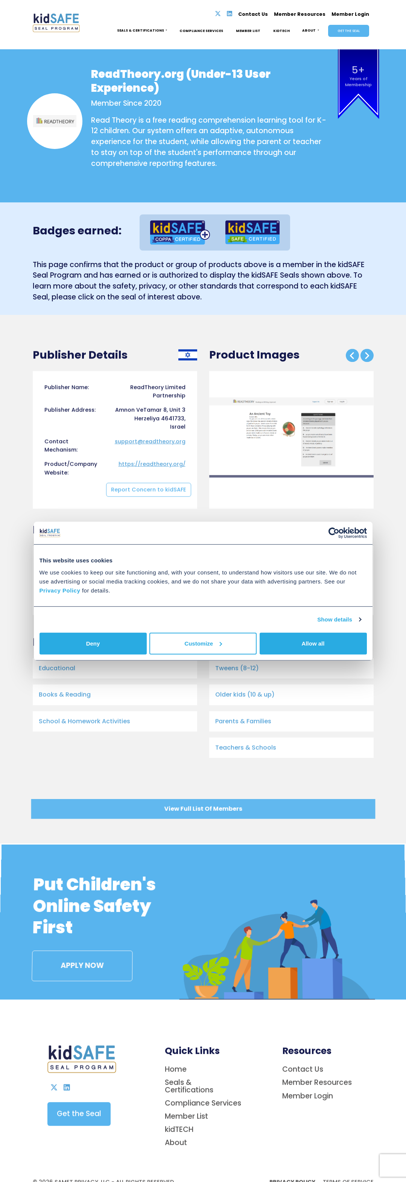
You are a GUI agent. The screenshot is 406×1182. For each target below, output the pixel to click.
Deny (93, 643)
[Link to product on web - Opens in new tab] (227, 663)
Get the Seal (349, 31)
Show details (334, 619)
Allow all (313, 643)
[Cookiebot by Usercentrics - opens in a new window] (334, 533)
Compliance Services (201, 31)
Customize (203, 643)
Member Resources (299, 14)
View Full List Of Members (203, 810)
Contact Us (253, 14)
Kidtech (281, 31)
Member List (248, 31)
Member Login (350, 14)
